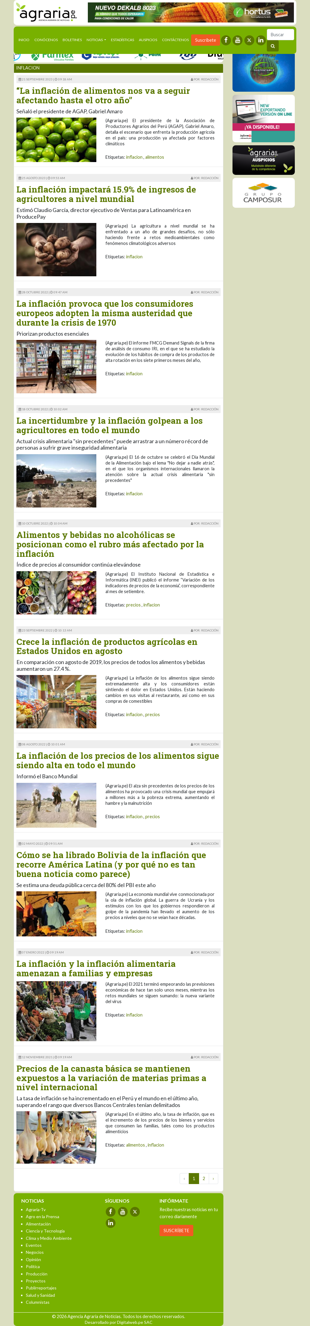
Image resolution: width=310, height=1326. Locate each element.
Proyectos (36, 1280)
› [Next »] (213, 1178)
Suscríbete (205, 40)
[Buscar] (280, 34)
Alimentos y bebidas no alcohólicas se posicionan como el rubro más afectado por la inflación (110, 544)
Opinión (33, 1259)
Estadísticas (122, 39)
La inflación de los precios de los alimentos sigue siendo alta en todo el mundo (117, 760)
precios (133, 604)
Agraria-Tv (36, 1209)
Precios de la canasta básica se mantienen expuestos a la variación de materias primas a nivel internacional (111, 1078)
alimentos (154, 157)
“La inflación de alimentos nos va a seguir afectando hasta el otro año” (103, 95)
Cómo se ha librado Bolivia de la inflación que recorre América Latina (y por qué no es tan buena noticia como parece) (111, 864)
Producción (36, 1273)
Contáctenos (175, 39)
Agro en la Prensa (42, 1216)
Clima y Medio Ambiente (49, 1238)
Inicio (25, 39)
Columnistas (38, 1302)
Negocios (35, 1252)
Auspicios (148, 39)
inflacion (134, 157)
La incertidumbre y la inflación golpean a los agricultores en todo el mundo (109, 425)
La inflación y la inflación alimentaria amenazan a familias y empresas (96, 968)
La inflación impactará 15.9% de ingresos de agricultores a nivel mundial (106, 194)
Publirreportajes (41, 1287)
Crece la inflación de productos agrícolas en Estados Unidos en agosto (107, 646)
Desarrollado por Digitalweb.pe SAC (119, 1322)
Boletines (72, 39)
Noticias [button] (95, 39)
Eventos (34, 1245)
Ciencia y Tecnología (45, 1230)
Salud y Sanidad (40, 1295)
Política (33, 1266)
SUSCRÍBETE (176, 1230)
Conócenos (46, 39)
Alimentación (38, 1223)
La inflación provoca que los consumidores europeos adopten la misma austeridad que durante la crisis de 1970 (104, 313)
